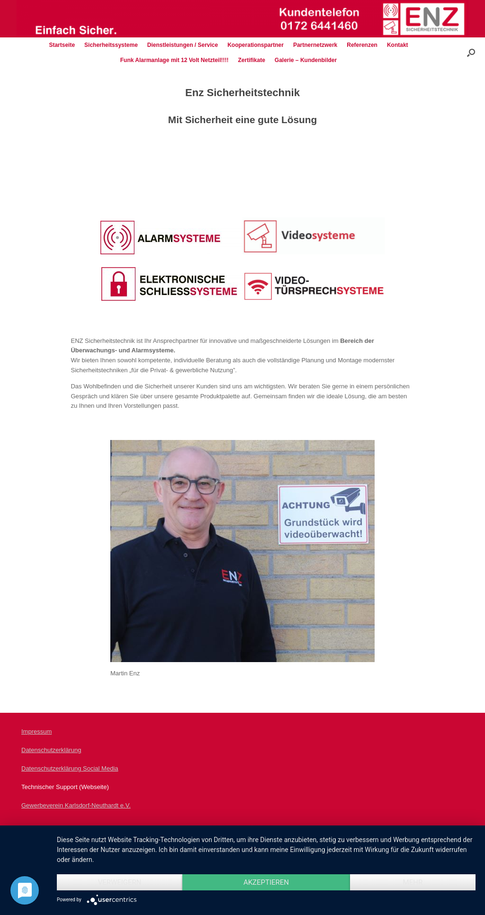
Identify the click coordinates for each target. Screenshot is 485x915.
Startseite (62, 45)
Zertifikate (251, 60)
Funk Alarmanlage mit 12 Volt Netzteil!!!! (174, 60)
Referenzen (362, 45)
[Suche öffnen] (471, 52)
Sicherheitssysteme (111, 45)
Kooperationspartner (255, 45)
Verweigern (120, 882)
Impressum (36, 731)
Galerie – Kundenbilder (306, 60)
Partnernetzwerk (315, 45)
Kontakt (397, 45)
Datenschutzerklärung (51, 750)
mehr (413, 882)
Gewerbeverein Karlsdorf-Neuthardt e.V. (76, 805)
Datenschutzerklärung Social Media (69, 768)
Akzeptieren (266, 882)
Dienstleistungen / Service (182, 45)
